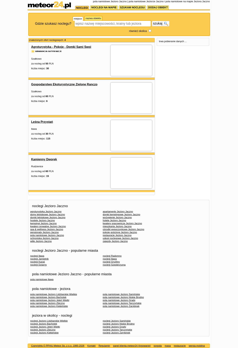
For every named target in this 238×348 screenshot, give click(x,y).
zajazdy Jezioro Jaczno (115, 241)
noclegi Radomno (112, 255)
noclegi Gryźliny (111, 261)
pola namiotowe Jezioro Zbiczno (47, 303)
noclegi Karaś (37, 261)
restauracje (180, 345)
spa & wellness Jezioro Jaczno (46, 229)
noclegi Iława (37, 255)
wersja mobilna (197, 345)
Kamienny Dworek (44, 159)
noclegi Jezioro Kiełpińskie (44, 332)
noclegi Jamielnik (39, 258)
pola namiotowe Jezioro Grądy (119, 300)
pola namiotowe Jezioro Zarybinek (121, 306)
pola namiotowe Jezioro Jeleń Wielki (49, 300)
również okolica (138, 31)
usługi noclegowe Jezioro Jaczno (120, 238)
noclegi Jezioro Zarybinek (116, 332)
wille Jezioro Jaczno (41, 241)
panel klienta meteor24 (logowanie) (132, 345)
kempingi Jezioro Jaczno (43, 223)
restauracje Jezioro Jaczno (117, 235)
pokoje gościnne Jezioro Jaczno (120, 232)
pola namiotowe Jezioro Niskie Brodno (123, 297)
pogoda (158, 345)
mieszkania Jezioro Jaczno (117, 226)
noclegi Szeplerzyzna (114, 264)
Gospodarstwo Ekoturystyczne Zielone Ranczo (64, 84)
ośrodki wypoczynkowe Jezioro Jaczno (123, 229)
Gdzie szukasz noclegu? (53, 23)
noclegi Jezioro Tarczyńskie (117, 329)
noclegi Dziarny (38, 264)
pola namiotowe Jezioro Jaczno (47, 235)
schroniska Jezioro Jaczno (44, 238)
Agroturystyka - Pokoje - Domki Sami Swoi (61, 46)
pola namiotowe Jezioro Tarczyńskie (122, 303)
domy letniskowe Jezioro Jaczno (47, 214)
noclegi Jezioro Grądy (114, 326)
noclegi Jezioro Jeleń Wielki (45, 326)
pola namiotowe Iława (42, 279)
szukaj (160, 24)
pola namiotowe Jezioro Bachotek (48, 297)
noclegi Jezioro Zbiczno (43, 329)
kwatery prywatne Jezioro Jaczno (48, 226)
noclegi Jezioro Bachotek (43, 323)
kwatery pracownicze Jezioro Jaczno (122, 223)
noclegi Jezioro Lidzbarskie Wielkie (49, 320)
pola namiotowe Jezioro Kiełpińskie (49, 306)
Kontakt (91, 345)
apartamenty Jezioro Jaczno (118, 211)
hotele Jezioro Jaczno (114, 220)
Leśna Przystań (42, 121)
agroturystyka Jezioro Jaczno (46, 211)
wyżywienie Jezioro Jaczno (117, 217)
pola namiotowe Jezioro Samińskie (121, 294)
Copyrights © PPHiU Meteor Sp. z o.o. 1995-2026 (57, 345)
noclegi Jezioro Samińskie (117, 320)
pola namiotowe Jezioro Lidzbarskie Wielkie (53, 294)
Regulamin (104, 345)
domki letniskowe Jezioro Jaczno (47, 217)
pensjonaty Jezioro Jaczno (44, 232)
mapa (168, 345)
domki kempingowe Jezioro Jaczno (121, 214)
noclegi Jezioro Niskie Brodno (119, 323)
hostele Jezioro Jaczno (42, 220)
